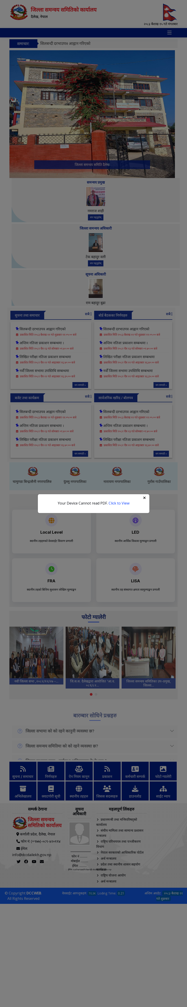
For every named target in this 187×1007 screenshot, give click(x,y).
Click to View (119, 503)
